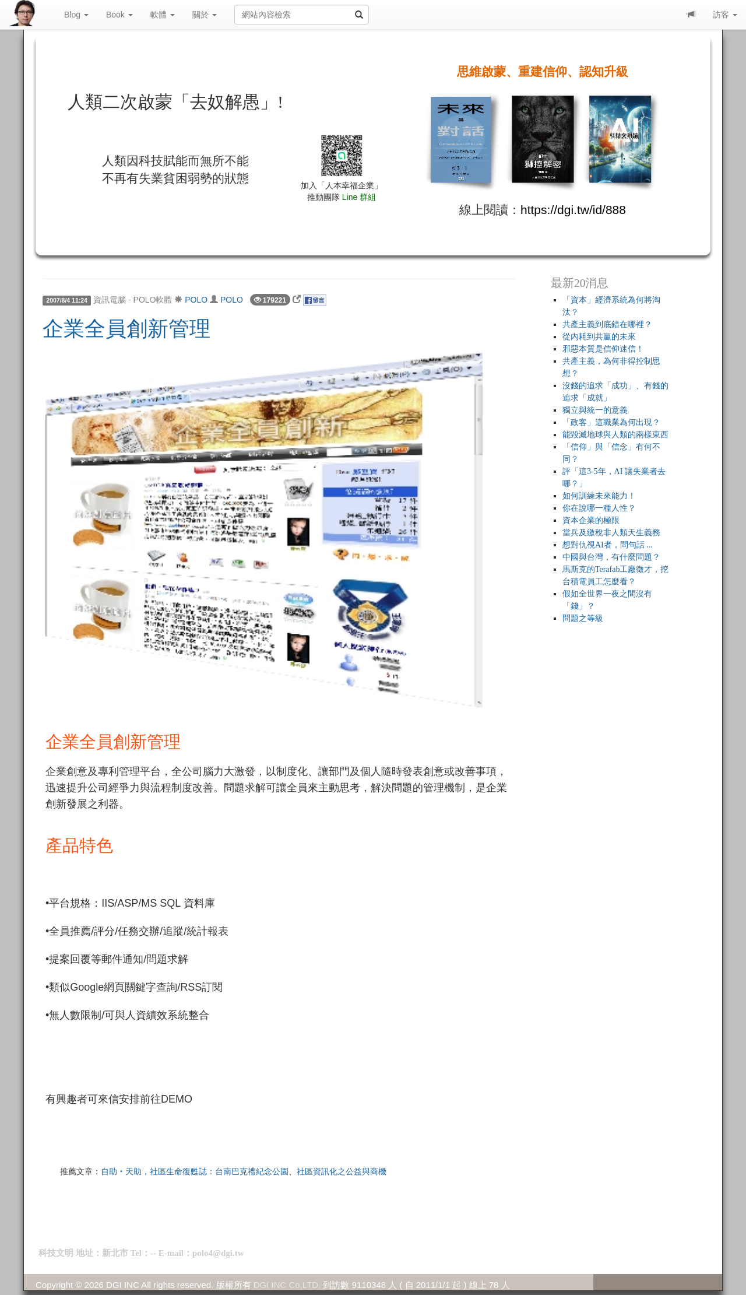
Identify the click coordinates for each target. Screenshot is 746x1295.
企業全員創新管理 (126, 329)
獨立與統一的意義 (595, 410)
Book (119, 14)
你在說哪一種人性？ (599, 508)
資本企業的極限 (591, 520)
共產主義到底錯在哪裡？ (607, 324)
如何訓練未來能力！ (599, 496)
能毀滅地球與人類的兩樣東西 (615, 434)
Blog (76, 14)
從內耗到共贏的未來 (599, 336)
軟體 (162, 14)
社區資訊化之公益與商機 (341, 1171)
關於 (204, 14)
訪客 (725, 14)
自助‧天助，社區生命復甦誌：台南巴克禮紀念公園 (194, 1171)
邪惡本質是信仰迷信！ (603, 349)
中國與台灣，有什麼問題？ (611, 557)
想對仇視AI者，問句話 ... (607, 545)
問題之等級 (582, 618)
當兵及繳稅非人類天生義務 (611, 532)
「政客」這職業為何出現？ (611, 422)
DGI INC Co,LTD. (287, 1285)
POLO (196, 299)
